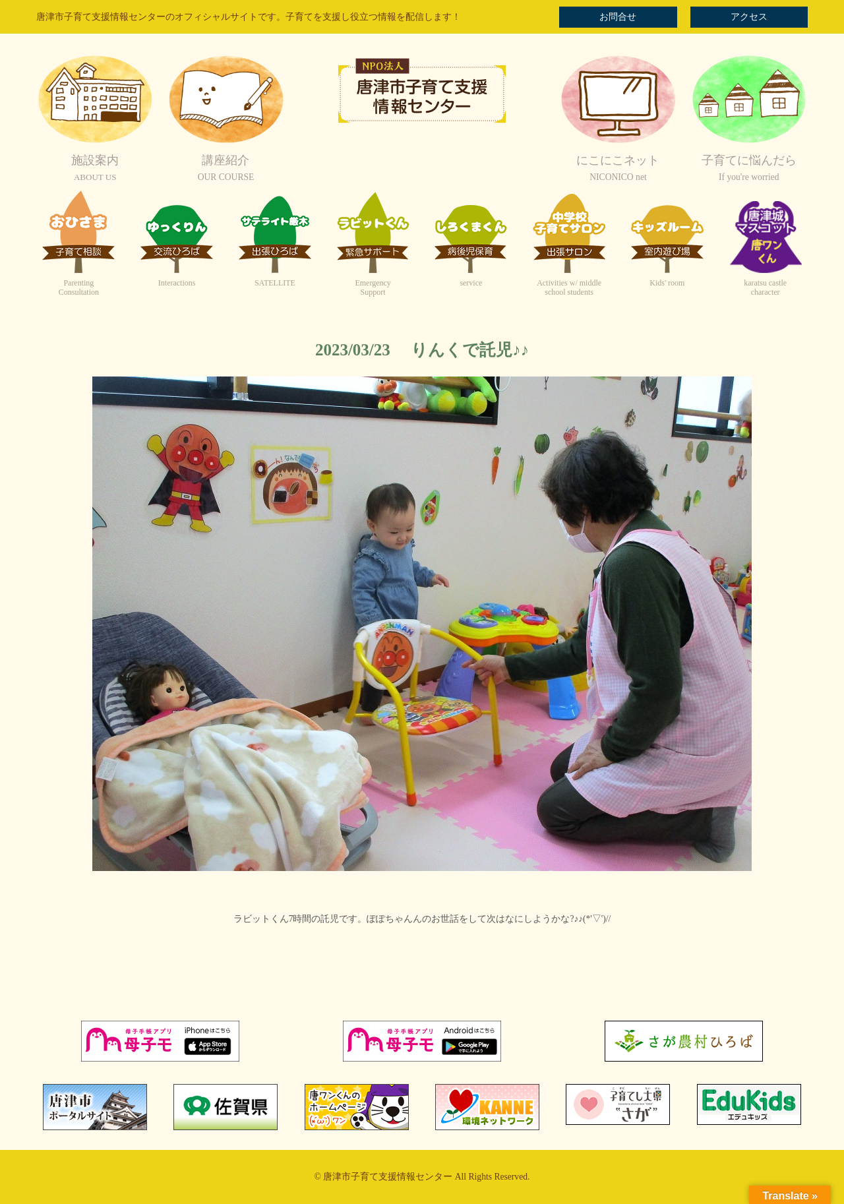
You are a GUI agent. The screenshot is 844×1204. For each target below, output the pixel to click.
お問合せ (617, 17)
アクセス (749, 17)
